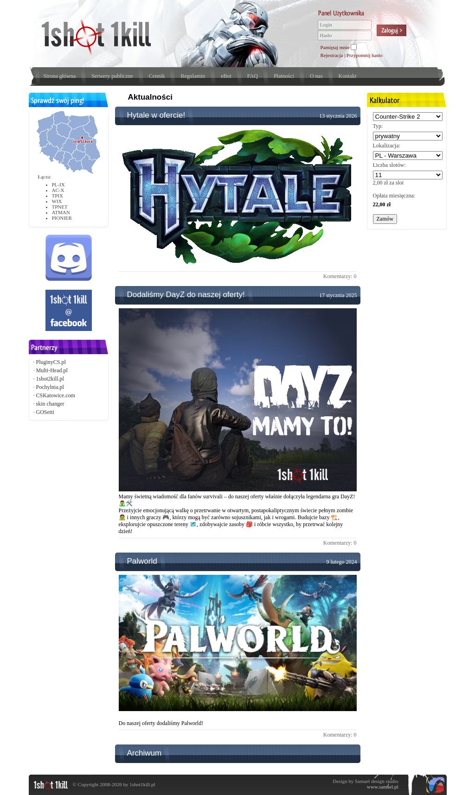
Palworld (142, 561)
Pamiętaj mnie (335, 47)
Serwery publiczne (112, 76)
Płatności (284, 76)
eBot (226, 76)
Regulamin (192, 76)
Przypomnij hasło (364, 55)
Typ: (378, 126)
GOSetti (45, 412)
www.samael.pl (382, 786)
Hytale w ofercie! (156, 115)
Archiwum (144, 753)
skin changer (50, 404)
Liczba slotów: (389, 165)
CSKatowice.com (55, 395)
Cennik (157, 76)
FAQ (252, 76)
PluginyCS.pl (51, 362)
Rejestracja (332, 55)
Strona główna (60, 76)
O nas (316, 76)
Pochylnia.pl (50, 387)
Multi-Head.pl (52, 370)
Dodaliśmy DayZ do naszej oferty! (186, 294)
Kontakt (348, 76)
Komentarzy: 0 (340, 276)
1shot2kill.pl (50, 378)
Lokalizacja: (386, 145)
